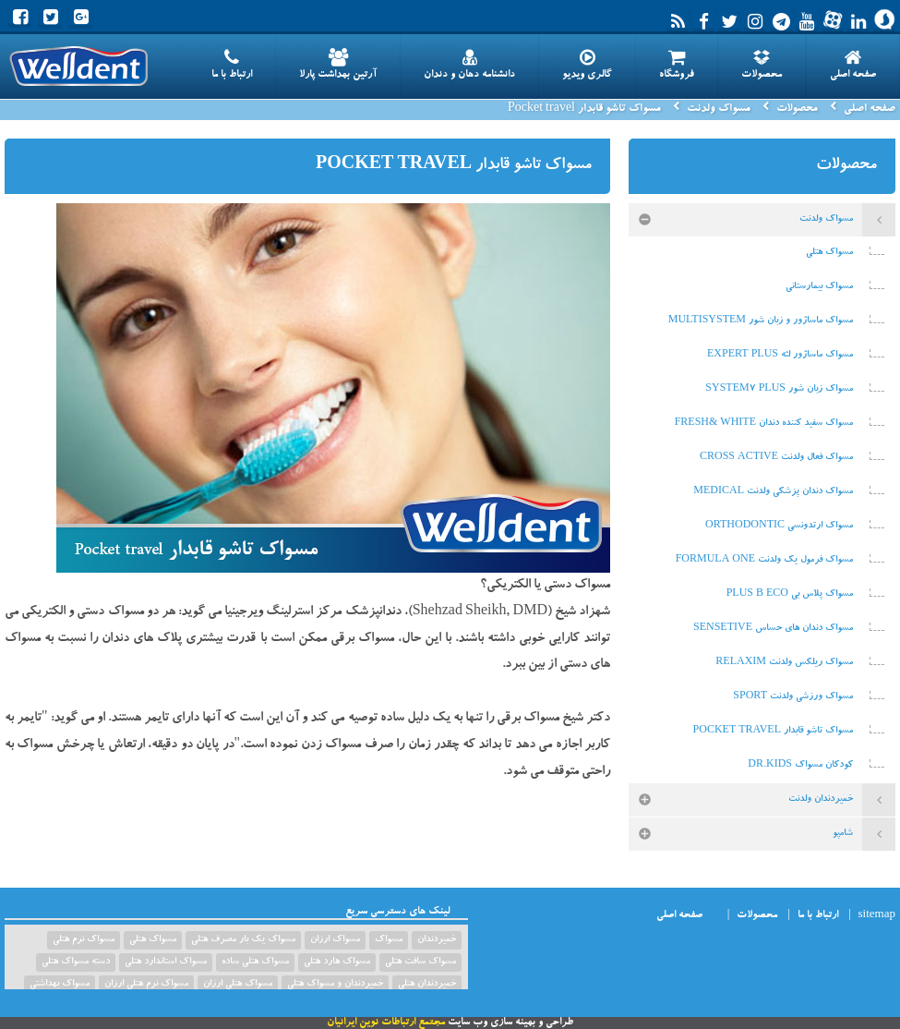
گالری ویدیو (587, 64)
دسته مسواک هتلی (76, 962)
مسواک (388, 940)
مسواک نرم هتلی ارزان (146, 984)
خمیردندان (436, 940)
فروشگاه (676, 64)
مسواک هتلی (152, 940)
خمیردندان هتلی (427, 984)
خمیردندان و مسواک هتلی (335, 984)
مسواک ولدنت (718, 109)
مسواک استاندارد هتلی (166, 962)
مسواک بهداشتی (60, 984)
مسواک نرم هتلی (83, 940)
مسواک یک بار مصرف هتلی (243, 940)
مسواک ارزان (335, 940)
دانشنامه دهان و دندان (469, 64)
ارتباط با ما (231, 64)
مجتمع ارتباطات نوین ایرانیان (386, 1023)
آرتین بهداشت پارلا (338, 64)
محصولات (761, 64)
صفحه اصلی (853, 64)
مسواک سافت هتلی (420, 962)
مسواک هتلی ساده (255, 962)
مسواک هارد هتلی (337, 962)
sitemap (876, 916)
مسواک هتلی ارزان (237, 984)
